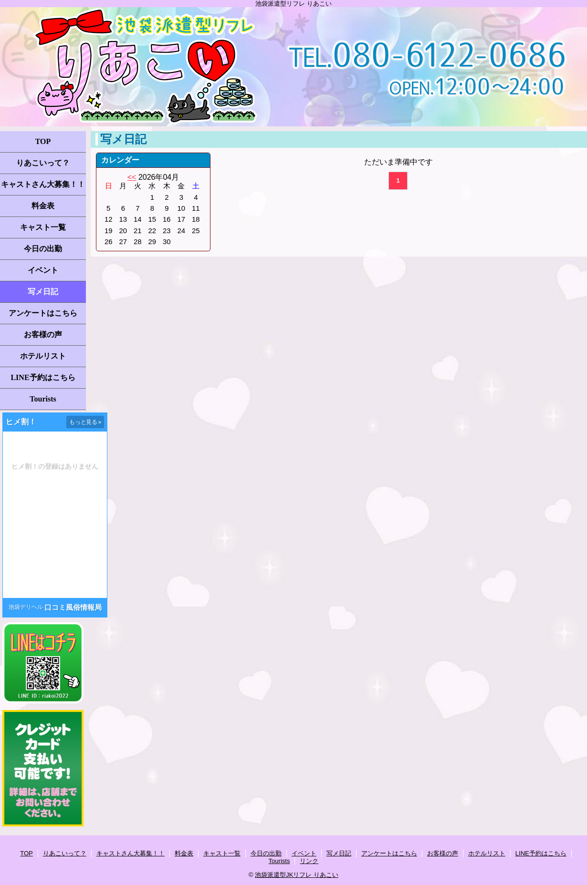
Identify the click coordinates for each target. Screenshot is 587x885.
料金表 (42, 206)
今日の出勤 (43, 249)
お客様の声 (43, 334)
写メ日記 (43, 292)
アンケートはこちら (43, 313)
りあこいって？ (43, 163)
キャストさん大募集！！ (43, 184)
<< (131, 177)
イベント (43, 270)
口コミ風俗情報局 (73, 607)
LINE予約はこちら (42, 377)
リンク (309, 860)
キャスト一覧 (43, 227)
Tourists (43, 399)
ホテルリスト (43, 356)
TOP (43, 141)
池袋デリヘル (26, 607)
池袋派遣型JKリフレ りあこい (296, 874)
